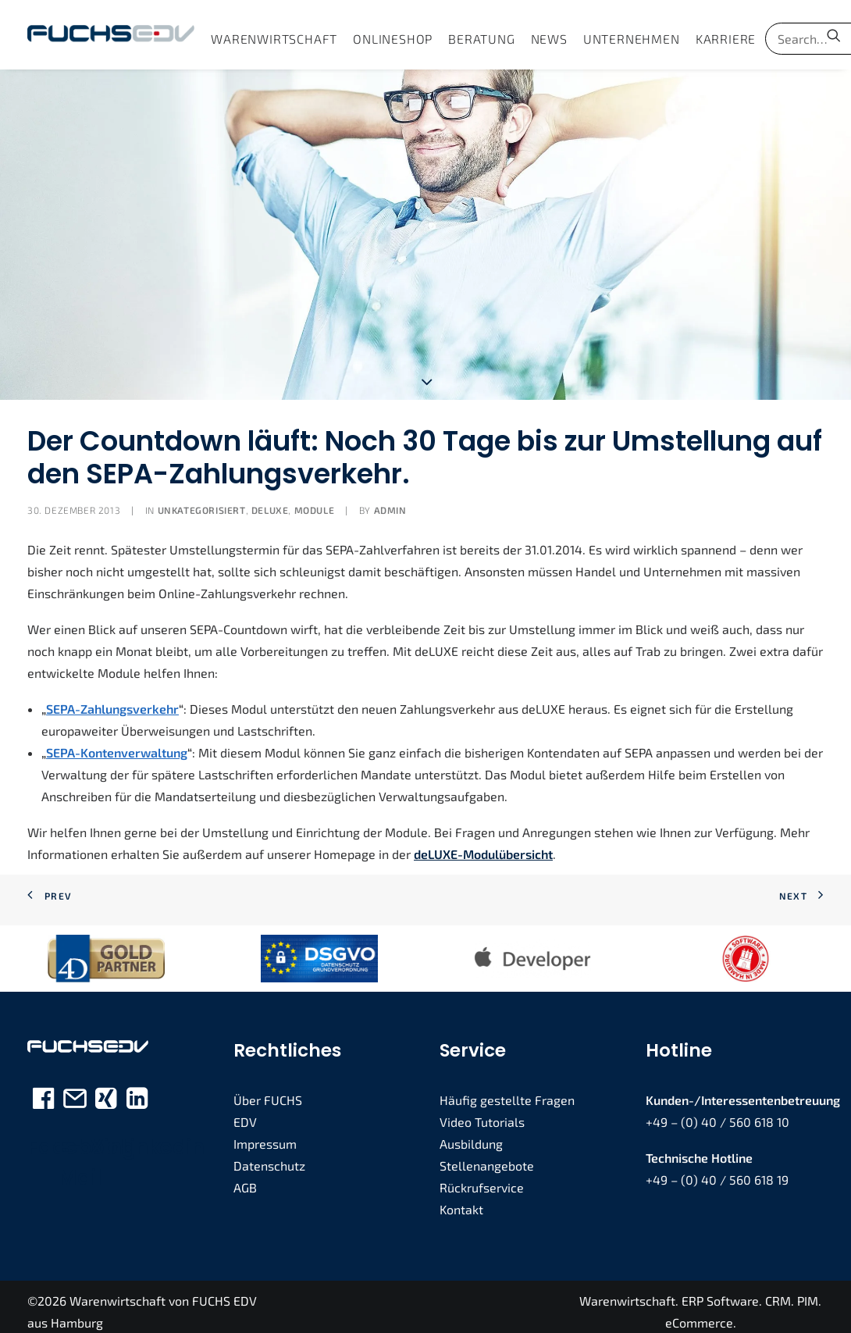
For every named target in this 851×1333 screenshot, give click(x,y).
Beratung (481, 38)
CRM (778, 1290)
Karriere (726, 38)
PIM (807, 1290)
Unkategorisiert (202, 500)
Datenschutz (269, 1156)
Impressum (265, 1134)
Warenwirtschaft (274, 38)
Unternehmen (631, 38)
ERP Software (720, 1290)
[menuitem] (274, 38)
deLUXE (270, 500)
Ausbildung (471, 1134)
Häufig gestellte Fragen (507, 1090)
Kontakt (461, 1199)
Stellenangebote (487, 1156)
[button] (834, 35)
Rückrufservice (482, 1178)
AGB (245, 1178)
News (549, 38)
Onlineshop (393, 38)
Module (314, 500)
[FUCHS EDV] (110, 34)
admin (390, 500)
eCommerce (699, 1312)
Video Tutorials (482, 1112)
